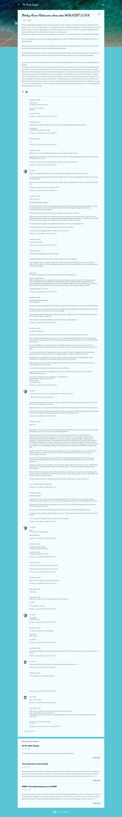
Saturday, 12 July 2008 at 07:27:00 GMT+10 (43, 133)
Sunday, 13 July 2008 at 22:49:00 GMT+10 (42, 557)
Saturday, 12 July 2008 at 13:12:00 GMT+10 (43, 190)
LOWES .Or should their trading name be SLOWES (39, 786)
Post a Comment (29, 731)
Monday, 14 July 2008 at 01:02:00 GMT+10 (42, 609)
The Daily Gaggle (30, 4)
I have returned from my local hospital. (35, 764)
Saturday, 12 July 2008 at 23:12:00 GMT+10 (43, 292)
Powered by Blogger (61, 812)
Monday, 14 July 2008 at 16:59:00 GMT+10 (42, 656)
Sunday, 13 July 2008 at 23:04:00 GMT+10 (42, 572)
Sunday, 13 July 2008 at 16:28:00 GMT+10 (42, 538)
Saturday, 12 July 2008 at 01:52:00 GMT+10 (43, 116)
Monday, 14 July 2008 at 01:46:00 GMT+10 (42, 622)
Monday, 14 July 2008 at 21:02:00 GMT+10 (42, 703)
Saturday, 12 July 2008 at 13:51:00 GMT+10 (43, 234)
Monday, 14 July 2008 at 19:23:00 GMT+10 (42, 691)
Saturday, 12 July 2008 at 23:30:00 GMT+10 (43, 385)
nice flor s (32, 723)
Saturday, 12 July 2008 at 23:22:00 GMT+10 (43, 323)
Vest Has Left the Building (30, 746)
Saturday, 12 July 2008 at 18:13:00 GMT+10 (43, 245)
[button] (99, 14)
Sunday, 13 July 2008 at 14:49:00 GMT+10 (42, 487)
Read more (96, 758)
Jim (30, 170)
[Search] (103, 5)
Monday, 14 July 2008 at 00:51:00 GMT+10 (42, 583)
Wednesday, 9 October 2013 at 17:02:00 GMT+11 (44, 726)
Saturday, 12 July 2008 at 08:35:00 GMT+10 (43, 145)
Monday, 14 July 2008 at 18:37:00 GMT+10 (42, 667)
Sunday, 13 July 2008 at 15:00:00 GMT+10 (42, 521)
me (30, 142)
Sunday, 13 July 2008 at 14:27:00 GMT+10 (42, 416)
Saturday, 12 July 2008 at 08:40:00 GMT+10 (43, 165)
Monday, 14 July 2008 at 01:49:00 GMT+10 (42, 642)
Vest (30, 661)
